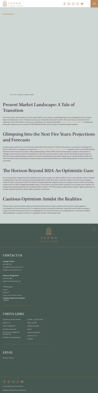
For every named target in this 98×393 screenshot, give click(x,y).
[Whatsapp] (77, 3)
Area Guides (32, 323)
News (29, 329)
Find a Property (9, 326)
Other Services (33, 326)
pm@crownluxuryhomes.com (12, 281)
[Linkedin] (68, 3)
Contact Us (32, 336)
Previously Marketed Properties (11, 333)
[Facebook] (64, 3)
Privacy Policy (9, 358)
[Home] (17, 3)
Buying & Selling (9, 329)
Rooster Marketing (20, 390)
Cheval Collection (35, 319)
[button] (94, 4)
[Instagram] (73, 3)
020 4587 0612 (7, 264)
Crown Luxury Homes (12, 319)
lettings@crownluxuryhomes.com (13, 267)
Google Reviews (33, 332)
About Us (6, 323)
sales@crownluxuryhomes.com (12, 270)
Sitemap (30, 339)
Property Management (12, 337)
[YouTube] (82, 3)
